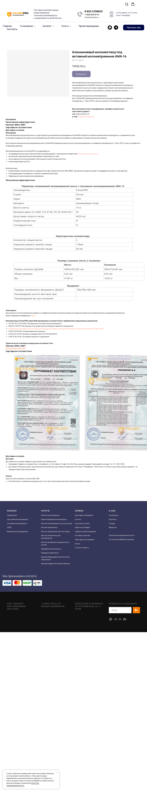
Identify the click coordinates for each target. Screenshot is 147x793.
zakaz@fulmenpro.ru (86, 116)
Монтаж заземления (49, 527)
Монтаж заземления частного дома (55, 531)
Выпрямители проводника (17, 531)
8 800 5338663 (94, 11)
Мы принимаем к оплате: (20, 576)
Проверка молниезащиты (51, 549)
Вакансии (113, 527)
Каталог (47, 26)
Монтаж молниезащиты (50, 515)
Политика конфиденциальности (122, 535)
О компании (26, 26)
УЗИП (9, 527)
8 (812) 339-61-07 (82, 114)
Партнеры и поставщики (84, 539)
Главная (7, 26)
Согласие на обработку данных (121, 539)
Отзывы (112, 523)
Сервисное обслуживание (85, 531)
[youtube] (124, 619)
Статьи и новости (82, 547)
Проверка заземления (50, 553)
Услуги (65, 26)
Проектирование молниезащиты (54, 519)
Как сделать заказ (82, 523)
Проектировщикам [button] (89, 26)
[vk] (120, 619)
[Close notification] (57, 772)
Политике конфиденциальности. (22, 784)
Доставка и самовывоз (84, 515)
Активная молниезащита (17, 523)
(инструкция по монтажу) (88, 154)
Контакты (12, 29)
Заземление (12, 515)
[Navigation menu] (142, 4)
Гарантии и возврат (82, 527)
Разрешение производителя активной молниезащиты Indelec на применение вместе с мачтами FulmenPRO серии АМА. (56, 329)
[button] (126, 4)
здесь (33, 315)
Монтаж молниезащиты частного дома (56, 523)
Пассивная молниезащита (17, 519)
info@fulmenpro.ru (92, 17)
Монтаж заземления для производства (51, 536)
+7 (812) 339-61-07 (92, 14)
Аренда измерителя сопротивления (55, 563)
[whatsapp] (110, 27)
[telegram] (116, 27)
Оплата (78, 519)
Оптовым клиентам (82, 535)
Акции (77, 543)
